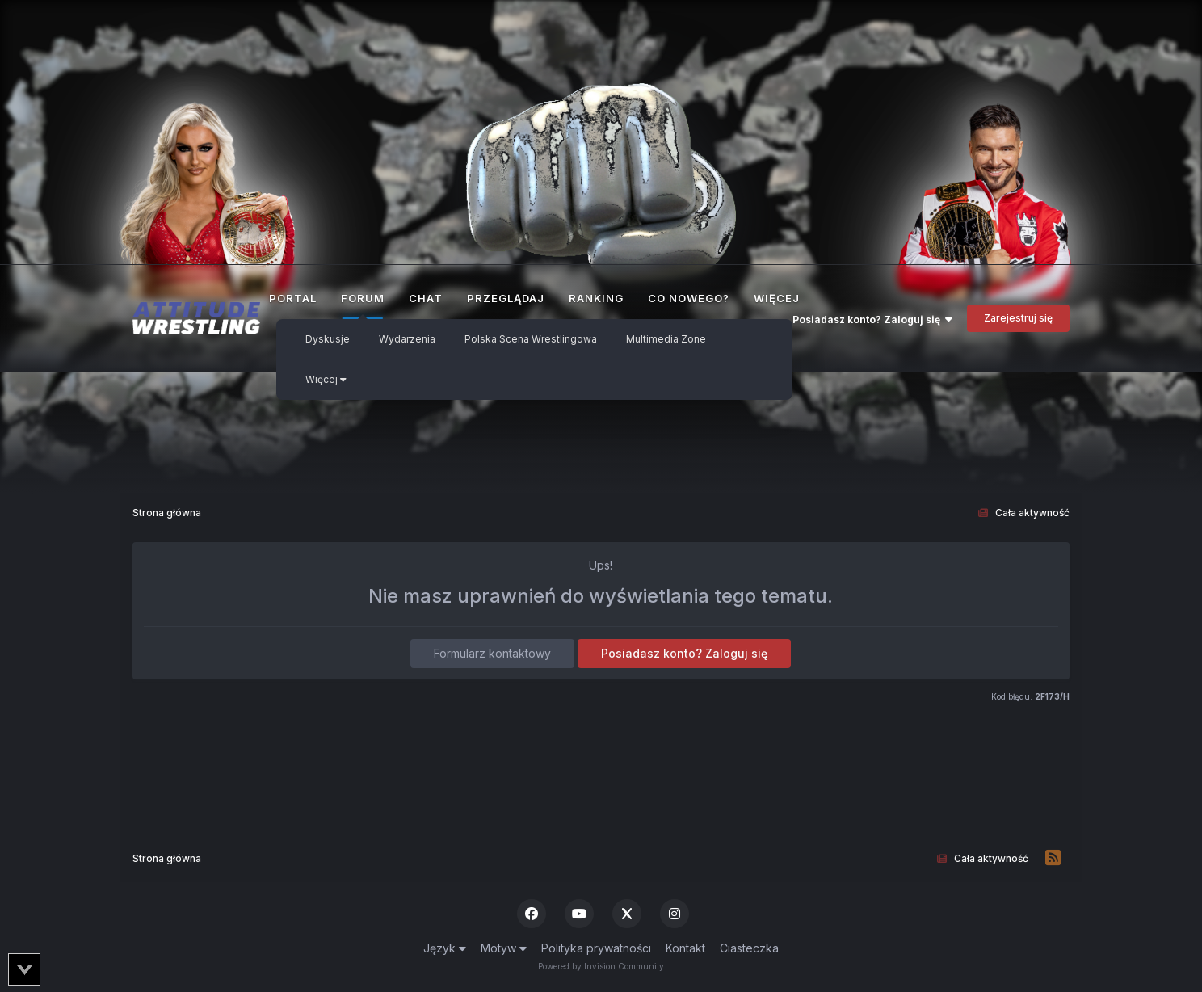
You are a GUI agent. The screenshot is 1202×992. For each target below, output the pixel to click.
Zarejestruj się (1018, 318)
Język (444, 948)
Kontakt (685, 948)
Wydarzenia (407, 339)
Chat (426, 298)
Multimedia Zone (666, 339)
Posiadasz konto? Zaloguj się (872, 319)
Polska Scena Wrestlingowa (530, 339)
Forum (363, 305)
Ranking (596, 298)
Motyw (504, 948)
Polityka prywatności (596, 948)
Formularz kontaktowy (492, 653)
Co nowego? (688, 298)
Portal (293, 298)
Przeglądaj (505, 298)
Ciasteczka (749, 948)
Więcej (326, 379)
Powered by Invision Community (601, 966)
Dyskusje (327, 339)
